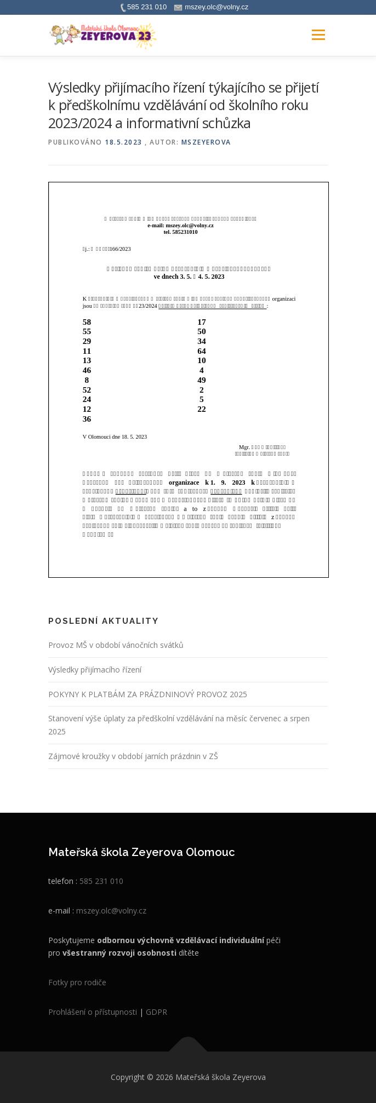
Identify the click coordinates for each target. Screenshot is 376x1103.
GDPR (156, 1012)
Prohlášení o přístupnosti (92, 1012)
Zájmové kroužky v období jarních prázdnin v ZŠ (133, 756)
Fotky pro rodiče (77, 982)
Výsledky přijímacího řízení (94, 669)
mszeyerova (206, 142)
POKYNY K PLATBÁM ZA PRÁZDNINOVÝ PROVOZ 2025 (147, 694)
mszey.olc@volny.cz (111, 910)
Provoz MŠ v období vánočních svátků (116, 645)
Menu (318, 35)
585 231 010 (101, 881)
